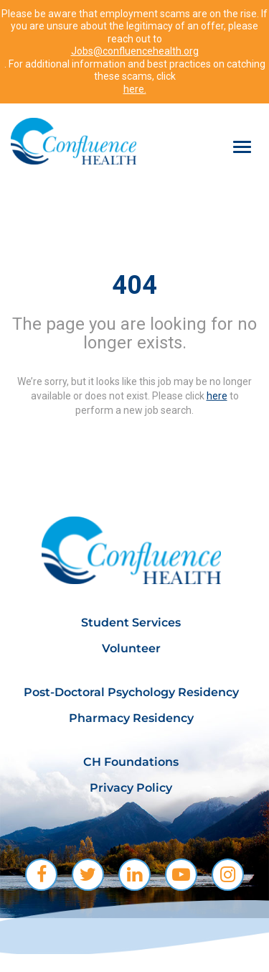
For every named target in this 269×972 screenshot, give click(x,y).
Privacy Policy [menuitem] (131, 788)
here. (134, 89)
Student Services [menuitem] (131, 622)
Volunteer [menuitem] (131, 648)
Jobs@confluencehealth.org (135, 51)
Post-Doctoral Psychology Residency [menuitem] (131, 692)
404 (134, 285)
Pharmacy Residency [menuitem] (131, 718)
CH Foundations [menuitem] (131, 762)
